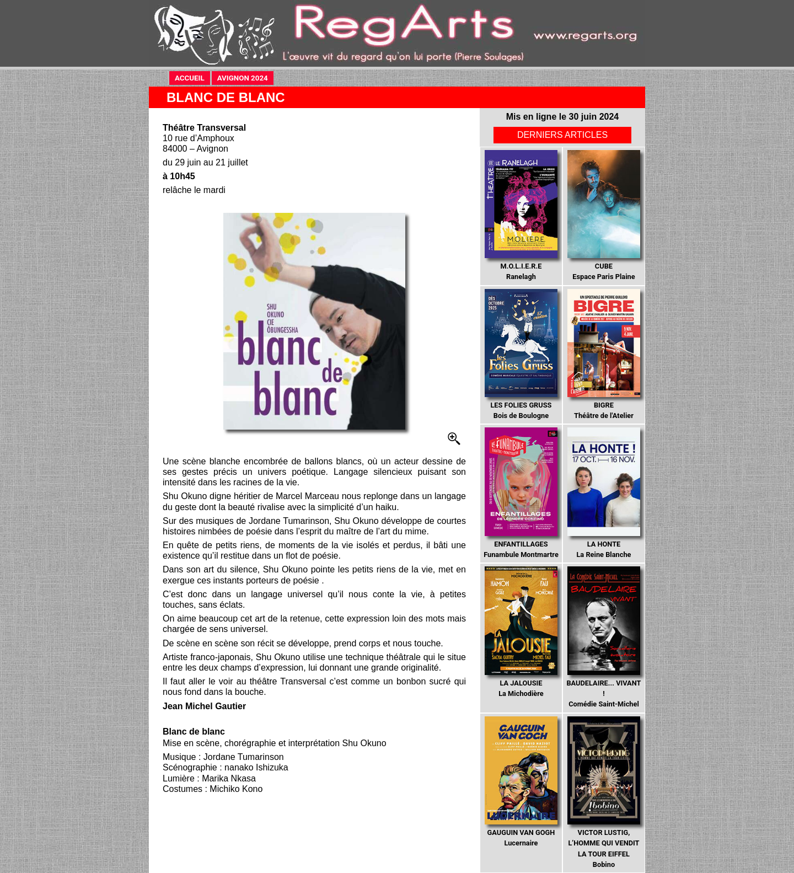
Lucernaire (521, 782)
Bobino (603, 792)
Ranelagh (521, 215)
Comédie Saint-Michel (603, 637)
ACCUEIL (192, 77)
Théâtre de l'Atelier (603, 354)
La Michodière (521, 632)
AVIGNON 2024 (245, 77)
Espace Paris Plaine (603, 215)
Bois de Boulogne (521, 354)
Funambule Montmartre (521, 493)
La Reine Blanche (603, 493)
